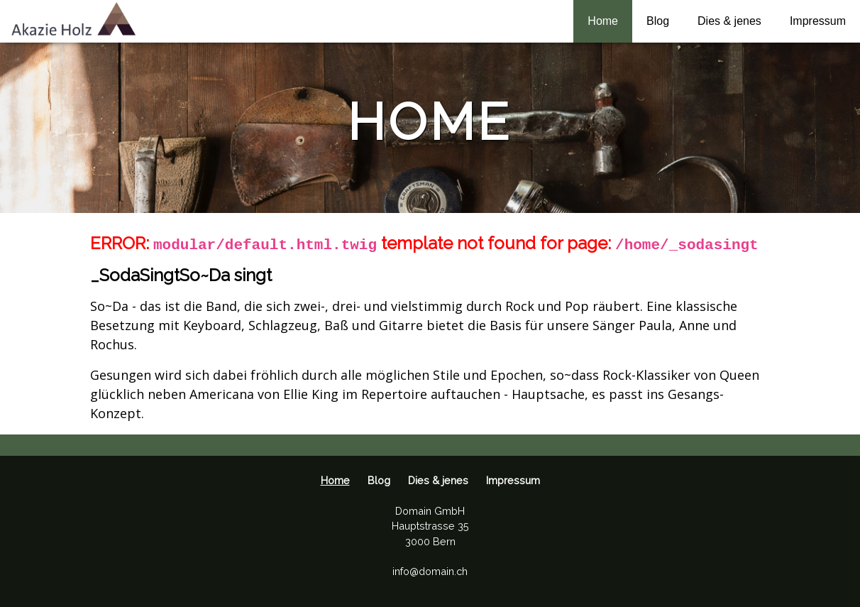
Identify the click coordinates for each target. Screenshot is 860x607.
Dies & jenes (729, 21)
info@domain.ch (430, 571)
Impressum (818, 21)
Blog (657, 21)
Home (603, 21)
